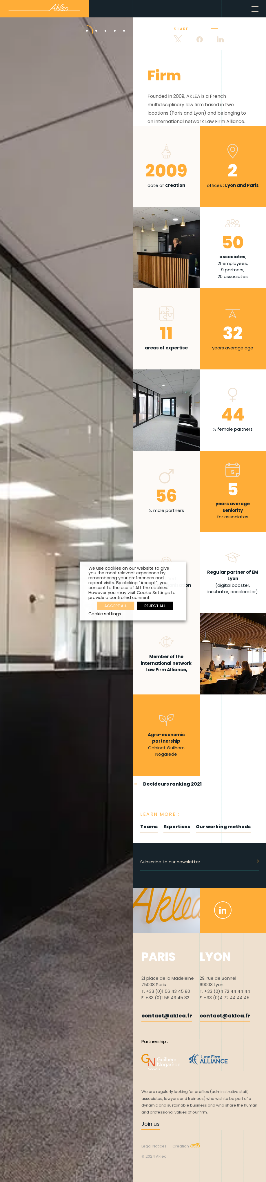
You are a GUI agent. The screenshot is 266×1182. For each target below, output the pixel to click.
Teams (149, 826)
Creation (186, 1146)
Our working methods (223, 826)
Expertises (176, 826)
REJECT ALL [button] (154, 606)
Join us (150, 1123)
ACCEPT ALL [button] (115, 606)
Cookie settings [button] (104, 614)
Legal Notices (154, 1146)
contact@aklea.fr (166, 1015)
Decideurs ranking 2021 (172, 784)
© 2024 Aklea (154, 1156)
